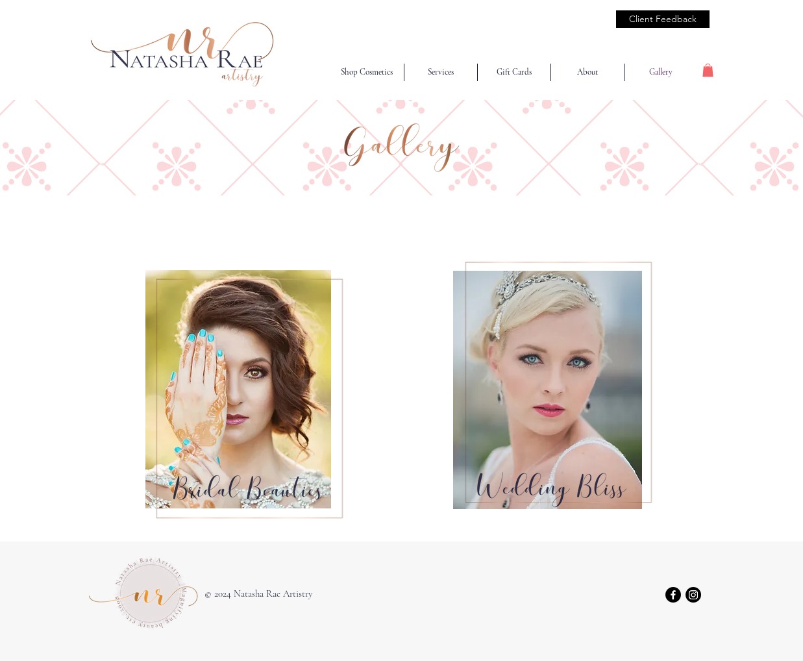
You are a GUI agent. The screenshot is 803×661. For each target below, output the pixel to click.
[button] (707, 70)
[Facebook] (673, 595)
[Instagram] (693, 595)
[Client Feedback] (663, 19)
